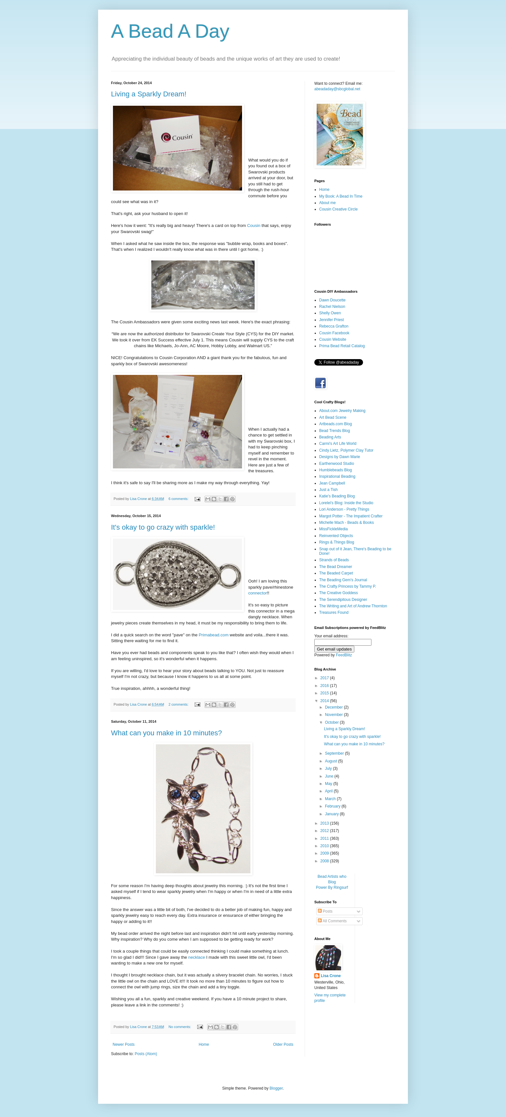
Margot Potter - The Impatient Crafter (351, 516)
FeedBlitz (344, 655)
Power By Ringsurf (332, 887)
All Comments (332, 921)
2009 (325, 853)
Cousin (253, 225)
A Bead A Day (170, 31)
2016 (325, 685)
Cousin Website (332, 339)
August (331, 761)
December (334, 707)
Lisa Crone (331, 976)
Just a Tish (328, 489)
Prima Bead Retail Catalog (342, 346)
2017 (325, 678)
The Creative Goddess (338, 593)
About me (327, 203)
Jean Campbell (332, 483)
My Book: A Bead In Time (340, 196)
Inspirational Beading (337, 476)
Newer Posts (124, 1044)
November (334, 714)
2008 (325, 861)
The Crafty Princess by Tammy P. (347, 586)
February (333, 806)
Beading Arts (330, 437)
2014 (325, 701)
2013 (325, 823)
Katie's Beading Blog (337, 496)
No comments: (180, 1027)
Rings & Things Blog (336, 542)
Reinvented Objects (336, 536)
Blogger (276, 1088)
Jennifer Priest (331, 320)
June (329, 776)
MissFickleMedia (333, 529)
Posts (325, 911)
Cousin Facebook (334, 333)
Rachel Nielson (332, 306)
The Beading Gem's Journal (343, 580)
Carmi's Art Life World (337, 443)
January (332, 814)
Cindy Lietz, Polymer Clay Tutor (346, 450)
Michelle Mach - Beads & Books (346, 522)
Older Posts (283, 1044)
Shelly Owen (330, 313)
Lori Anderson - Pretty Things (344, 509)
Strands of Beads (334, 560)
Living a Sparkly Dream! (149, 94)
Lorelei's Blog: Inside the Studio (346, 503)
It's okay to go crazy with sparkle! (163, 527)
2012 (325, 830)
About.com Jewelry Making (342, 410)
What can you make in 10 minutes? (166, 733)
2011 (325, 838)
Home (204, 1044)
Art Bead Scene (332, 417)
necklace (196, 957)
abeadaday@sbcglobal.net (337, 89)
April (329, 791)
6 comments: (178, 499)
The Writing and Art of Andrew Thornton (353, 606)
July (329, 768)
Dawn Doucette (332, 300)
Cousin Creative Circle (338, 209)
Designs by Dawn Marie (339, 457)
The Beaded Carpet (336, 573)
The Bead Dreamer (335, 566)
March (331, 799)
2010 (325, 846)
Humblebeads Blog (335, 470)
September (335, 753)
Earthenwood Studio (336, 463)
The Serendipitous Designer (343, 599)
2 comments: (178, 704)
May (329, 783)
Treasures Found (334, 612)
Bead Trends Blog (334, 430)
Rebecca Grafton (334, 326)
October (332, 722)
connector (257, 593)
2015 (325, 693)
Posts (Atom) (146, 1054)
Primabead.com (213, 634)
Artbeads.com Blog (335, 424)
